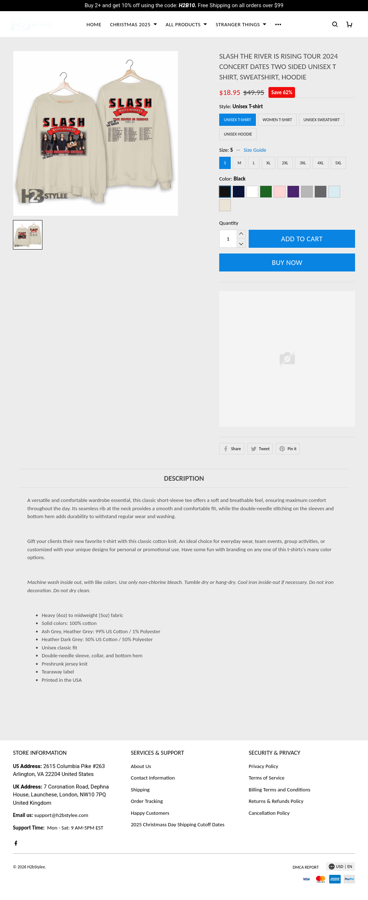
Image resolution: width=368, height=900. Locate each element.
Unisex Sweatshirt (322, 119)
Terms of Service (267, 778)
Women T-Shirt (277, 119)
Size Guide (255, 150)
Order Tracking (147, 801)
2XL (285, 162)
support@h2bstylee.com (61, 815)
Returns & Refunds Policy (276, 801)
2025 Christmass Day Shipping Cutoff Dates (178, 824)
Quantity (228, 223)
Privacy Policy (263, 766)
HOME (94, 24)
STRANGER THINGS (241, 24)
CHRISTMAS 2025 (133, 24)
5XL (338, 162)
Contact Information (153, 778)
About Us (141, 766)
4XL (320, 162)
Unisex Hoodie (238, 134)
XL (268, 162)
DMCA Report (305, 867)
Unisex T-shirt (248, 106)
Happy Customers (150, 813)
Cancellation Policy (269, 813)
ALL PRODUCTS (186, 24)
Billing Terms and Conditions (279, 789)
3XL (303, 162)
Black (239, 178)
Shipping (140, 789)
